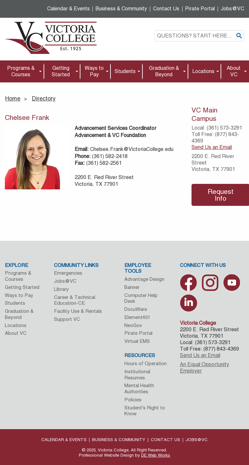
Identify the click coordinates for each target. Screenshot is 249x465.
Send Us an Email (212, 147)
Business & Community (121, 8)
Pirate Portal (200, 8)
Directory (44, 98)
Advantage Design (144, 279)
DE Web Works (155, 455)
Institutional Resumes (137, 374)
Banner (132, 287)
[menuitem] (22, 71)
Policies (132, 399)
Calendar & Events (68, 8)
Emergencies (68, 273)
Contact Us (166, 8)
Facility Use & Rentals (78, 311)
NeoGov (133, 325)
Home (12, 98)
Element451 (137, 317)
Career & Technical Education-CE (74, 300)
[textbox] (199, 36)
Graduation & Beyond (164, 71)
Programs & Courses (21, 71)
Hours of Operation (145, 363)
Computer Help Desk (141, 298)
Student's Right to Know (144, 411)
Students (125, 71)
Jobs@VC (232, 8)
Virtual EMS (137, 341)
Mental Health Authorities (139, 388)
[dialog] (229, 445)
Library (61, 289)
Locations (203, 71)
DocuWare (135, 309)
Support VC (67, 319)
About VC (234, 71)
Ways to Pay (94, 71)
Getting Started (61, 71)
